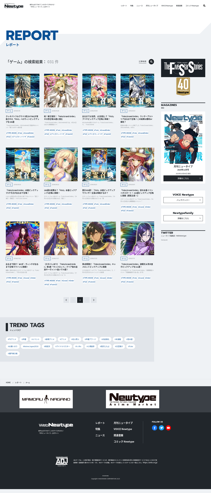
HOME (8, 391)
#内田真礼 (111, 347)
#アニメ (66, 347)
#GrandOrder (11, 138)
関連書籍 (178, 5)
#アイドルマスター (66, 355)
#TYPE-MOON (11, 134)
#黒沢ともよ (111, 355)
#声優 (25, 347)
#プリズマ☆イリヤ (13, 142)
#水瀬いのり (13, 355)
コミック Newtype (191, 5)
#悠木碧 (137, 347)
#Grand (146, 213)
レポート (123, 5)
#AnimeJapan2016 (32, 355)
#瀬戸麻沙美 (13, 362)
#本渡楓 (125, 347)
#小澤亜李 (95, 355)
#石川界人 (79, 347)
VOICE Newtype (166, 5)
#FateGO (27, 142)
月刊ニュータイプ (151, 5)
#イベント (37, 347)
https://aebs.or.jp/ (148, 463)
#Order (124, 218)
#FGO (22, 138)
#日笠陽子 (125, 355)
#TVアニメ (12, 347)
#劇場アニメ (52, 347)
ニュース (139, 5)
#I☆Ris (83, 355)
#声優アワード (96, 347)
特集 (130, 5)
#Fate (23, 134)
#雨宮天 (49, 355)
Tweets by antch (165, 251)
